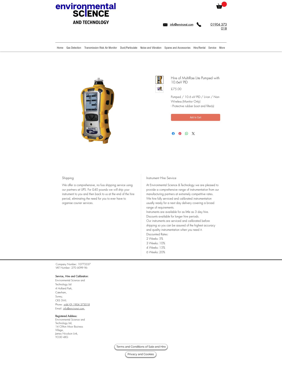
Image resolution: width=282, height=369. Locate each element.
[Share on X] (193, 133)
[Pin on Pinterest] (180, 133)
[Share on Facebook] (173, 133)
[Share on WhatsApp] (186, 133)
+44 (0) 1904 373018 (77, 304)
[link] (221, 5)
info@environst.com (181, 24)
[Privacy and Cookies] (141, 354)
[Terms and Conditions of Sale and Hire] (141, 347)
